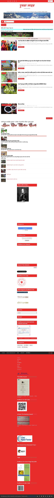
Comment (33, 338)
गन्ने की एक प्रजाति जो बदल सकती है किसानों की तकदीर (16, 160)
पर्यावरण (31, 345)
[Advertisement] (27, 56)
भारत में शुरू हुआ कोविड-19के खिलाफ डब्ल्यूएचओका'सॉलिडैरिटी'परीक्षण (32, 84)
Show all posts (34, 38)
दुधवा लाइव (27, 5)
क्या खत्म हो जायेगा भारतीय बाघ (12, 179)
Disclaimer (19, 369)
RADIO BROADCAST (11, 352)
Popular (27, 338)
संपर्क (18, 352)
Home (3, 352)
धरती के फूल (9, 174)
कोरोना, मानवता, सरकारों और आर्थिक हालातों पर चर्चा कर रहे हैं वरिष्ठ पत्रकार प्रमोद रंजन (35, 72)
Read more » (21, 68)
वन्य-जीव (19, 347)
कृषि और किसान (20, 345)
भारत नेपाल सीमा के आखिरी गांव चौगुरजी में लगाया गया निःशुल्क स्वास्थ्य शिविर (33, 40)
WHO (4, 41)
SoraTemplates (18, 496)
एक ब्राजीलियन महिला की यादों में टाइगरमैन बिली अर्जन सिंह (16, 169)
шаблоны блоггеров (32, 496)
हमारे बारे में (22, 352)
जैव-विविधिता (26, 345)
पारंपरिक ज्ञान (19, 367)
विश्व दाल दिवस (21, 104)
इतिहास (18, 366)
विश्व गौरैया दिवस (24, 347)
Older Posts (49, 118)
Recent (20, 338)
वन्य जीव (18, 364)
